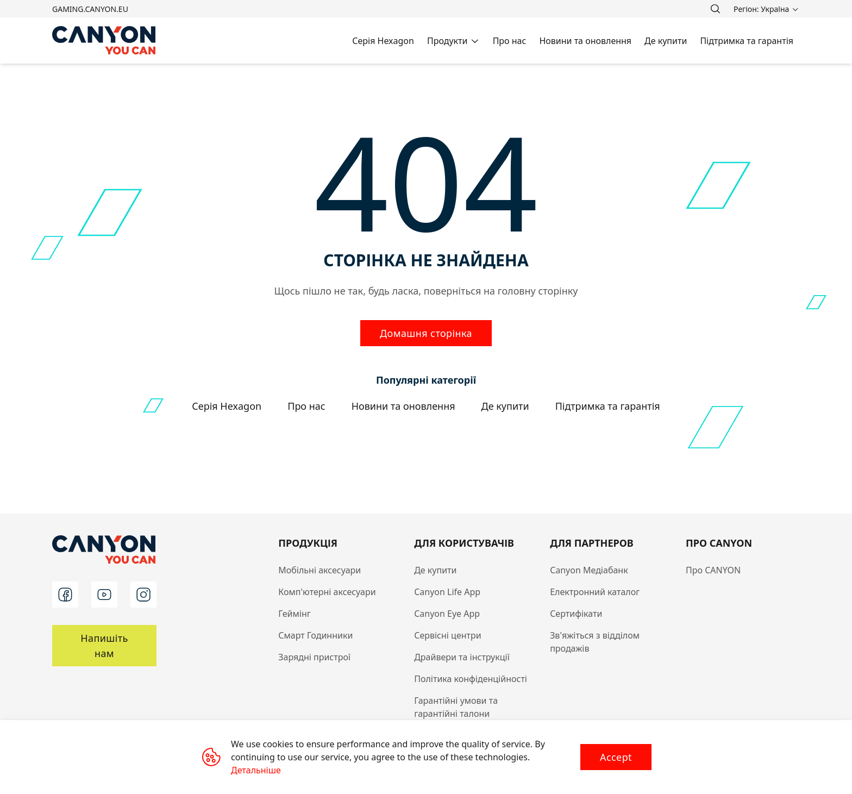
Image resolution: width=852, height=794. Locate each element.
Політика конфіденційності (470, 679)
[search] (715, 8)
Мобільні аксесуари (319, 570)
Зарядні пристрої (314, 657)
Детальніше (256, 770)
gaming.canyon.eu (90, 9)
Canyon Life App (447, 592)
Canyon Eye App (447, 614)
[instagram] (143, 595)
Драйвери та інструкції (462, 657)
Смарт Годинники (315, 635)
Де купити (435, 570)
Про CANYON (713, 570)
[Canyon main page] (104, 40)
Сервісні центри (447, 635)
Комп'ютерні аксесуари (326, 592)
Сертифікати (576, 614)
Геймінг (294, 614)
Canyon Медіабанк (589, 570)
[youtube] (104, 595)
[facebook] (65, 595)
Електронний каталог (595, 592)
